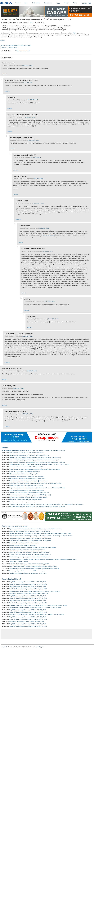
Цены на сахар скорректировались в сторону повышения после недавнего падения (34, 460)
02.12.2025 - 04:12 (50, 301)
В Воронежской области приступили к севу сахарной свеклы (27, 478)
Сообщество (37, 3)
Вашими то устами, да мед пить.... (22, 138)
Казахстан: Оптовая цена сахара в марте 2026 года (24, 471)
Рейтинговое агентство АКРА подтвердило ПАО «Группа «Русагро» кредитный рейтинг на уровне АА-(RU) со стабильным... (46, 504)
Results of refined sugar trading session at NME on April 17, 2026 (28, 626)
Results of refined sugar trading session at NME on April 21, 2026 (28, 612)
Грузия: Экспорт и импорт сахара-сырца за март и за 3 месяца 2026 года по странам (34, 469)
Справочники (49, 3)
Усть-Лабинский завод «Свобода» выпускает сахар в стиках (27, 550)
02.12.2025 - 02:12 (48, 251)
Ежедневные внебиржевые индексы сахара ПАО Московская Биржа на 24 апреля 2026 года (37, 462)
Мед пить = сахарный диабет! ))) (24, 155)
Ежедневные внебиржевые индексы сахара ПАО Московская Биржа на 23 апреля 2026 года (37, 488)
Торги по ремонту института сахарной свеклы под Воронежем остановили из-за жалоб (35, 529)
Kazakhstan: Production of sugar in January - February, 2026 (26, 621)
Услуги (58, 3)
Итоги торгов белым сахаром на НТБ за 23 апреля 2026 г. (26, 490)
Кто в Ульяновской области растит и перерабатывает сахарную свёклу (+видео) (33, 566)
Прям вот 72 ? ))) (22, 200)
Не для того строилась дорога (15, 411)
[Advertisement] (34, 634)
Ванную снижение (8, 63)
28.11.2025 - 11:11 (38, 178)
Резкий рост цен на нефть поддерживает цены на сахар (26, 502)
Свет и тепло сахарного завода (18, 561)
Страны (68, 3)
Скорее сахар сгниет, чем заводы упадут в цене (21, 80)
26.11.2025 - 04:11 (36, 157)
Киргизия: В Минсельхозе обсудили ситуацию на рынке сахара (28, 497)
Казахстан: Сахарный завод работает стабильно (23, 543)
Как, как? (27, 299)
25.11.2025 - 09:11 (28, 82)
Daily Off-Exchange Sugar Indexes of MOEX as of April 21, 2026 (27, 610)
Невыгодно (11, 97)
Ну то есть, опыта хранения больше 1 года (23, 114)
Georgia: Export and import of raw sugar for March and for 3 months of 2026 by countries (34, 591)
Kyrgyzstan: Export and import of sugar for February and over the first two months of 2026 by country (38, 605)
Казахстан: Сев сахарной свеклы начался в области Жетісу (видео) (29, 531)
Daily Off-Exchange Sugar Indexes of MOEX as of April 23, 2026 (27, 596)
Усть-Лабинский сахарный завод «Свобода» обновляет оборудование (30, 540)
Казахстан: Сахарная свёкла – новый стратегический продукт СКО (29, 564)
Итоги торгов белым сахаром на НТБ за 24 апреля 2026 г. (26, 467)
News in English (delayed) (11, 579)
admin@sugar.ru (40, 647)
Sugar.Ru (4, 647)
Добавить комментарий (23, 51)
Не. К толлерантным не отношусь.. (33, 249)
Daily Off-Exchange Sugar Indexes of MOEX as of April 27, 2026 (27, 582)
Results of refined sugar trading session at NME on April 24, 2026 (28, 589)
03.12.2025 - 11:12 (53, 319)
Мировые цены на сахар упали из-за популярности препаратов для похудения (32, 547)
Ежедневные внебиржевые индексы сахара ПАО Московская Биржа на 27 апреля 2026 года (37, 450)
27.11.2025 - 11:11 (27, 414)
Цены (27, 3)
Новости (19, 3)
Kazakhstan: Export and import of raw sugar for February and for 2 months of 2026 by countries (36, 614)
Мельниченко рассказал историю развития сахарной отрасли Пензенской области (34, 568)
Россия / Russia (13, 47)
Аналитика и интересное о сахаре (15, 526)
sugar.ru (2, 40)
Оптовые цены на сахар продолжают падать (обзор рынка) (28, 481)
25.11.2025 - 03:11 (33, 100)
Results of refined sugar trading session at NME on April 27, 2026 (28, 584)
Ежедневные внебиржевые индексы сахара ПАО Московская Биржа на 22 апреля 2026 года (37, 506)
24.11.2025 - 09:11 (27, 65)
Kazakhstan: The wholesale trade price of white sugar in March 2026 (28, 593)
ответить (4, 74)
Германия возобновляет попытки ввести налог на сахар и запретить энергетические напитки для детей (40, 533)
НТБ (31, 22)
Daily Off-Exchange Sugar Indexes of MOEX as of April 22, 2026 (27, 600)
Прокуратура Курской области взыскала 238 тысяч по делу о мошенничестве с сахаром (35, 571)
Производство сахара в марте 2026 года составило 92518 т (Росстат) (30, 495)
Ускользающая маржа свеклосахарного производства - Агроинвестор (30, 538)
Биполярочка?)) (24, 225)
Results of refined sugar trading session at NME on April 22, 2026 (28, 603)
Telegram (84, 3)
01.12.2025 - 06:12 (44, 228)
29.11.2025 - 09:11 (39, 203)
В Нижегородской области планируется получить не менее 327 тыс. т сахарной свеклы (35, 483)
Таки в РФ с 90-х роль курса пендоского (19, 334)
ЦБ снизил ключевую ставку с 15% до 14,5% (23, 474)
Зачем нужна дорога (9, 386)
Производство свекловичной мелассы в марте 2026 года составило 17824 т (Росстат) (35, 457)
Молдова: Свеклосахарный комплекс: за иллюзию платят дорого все (30, 554)
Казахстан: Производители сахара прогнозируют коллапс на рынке (29, 552)
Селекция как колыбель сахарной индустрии (22, 545)
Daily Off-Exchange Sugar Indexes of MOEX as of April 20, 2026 (27, 617)
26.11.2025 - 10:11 (18, 388)
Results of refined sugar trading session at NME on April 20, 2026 (28, 619)
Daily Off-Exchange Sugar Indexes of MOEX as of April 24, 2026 (27, 586)
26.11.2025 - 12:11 (32, 371)
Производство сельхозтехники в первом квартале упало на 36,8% (29, 492)
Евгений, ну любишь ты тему (12, 368)
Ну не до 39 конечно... (21, 176)
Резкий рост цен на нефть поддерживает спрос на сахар (26, 485)
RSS (89, 3)
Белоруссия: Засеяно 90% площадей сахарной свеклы (25, 499)
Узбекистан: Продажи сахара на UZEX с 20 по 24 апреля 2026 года (29, 455)
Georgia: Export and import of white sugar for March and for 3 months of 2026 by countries (35, 607)
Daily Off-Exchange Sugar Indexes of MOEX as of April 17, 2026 (27, 624)
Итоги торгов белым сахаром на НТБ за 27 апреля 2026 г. (26, 453)
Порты (76, 3)
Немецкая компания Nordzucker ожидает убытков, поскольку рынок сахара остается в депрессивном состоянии (42, 559)
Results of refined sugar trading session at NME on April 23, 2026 (28, 598)
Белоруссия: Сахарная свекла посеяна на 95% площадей (26, 476)
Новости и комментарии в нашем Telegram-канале (15, 45)
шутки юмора (31, 316)
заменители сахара (48, 235)
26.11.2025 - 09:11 (34, 140)
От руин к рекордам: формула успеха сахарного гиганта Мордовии (29, 557)
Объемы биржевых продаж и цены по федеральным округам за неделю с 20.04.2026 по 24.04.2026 (39, 464)
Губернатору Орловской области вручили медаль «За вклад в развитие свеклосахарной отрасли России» (41, 536)
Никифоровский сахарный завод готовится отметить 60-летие (27, 573)
